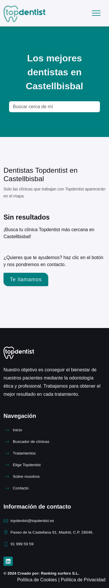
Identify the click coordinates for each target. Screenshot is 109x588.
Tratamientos (24, 453)
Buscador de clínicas (31, 441)
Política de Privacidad (83, 579)
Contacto (20, 488)
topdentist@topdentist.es (32, 520)
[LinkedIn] (8, 561)
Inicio (17, 430)
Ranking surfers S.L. (59, 573)
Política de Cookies (37, 579)
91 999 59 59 (21, 544)
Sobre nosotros (26, 476)
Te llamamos (26, 279)
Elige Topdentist (27, 465)
